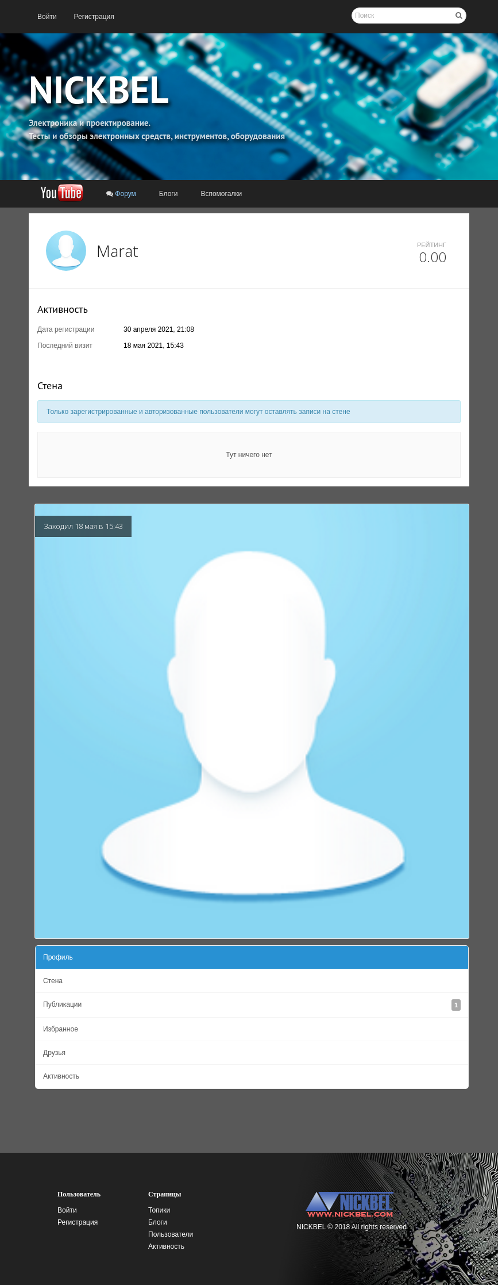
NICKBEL (99, 89)
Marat (117, 251)
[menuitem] (47, 16)
